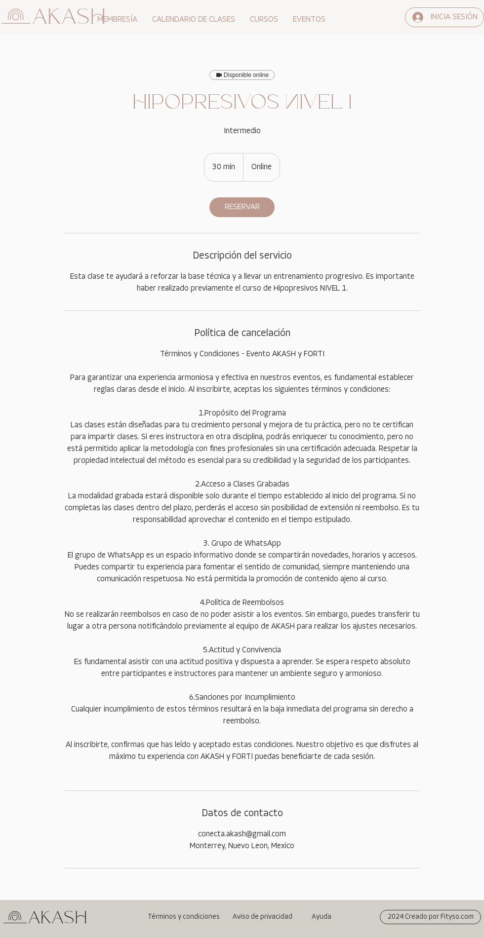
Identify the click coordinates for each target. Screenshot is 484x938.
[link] (242, 207)
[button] (117, 19)
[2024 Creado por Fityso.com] (430, 917)
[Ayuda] (321, 917)
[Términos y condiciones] (183, 917)
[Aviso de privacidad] (262, 917)
